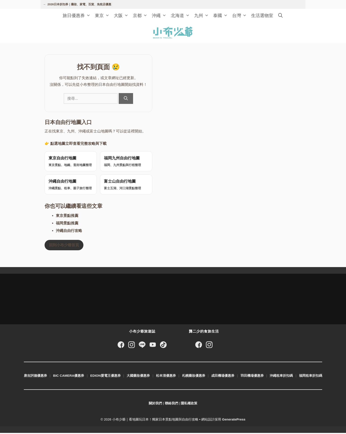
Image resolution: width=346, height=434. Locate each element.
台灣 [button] (240, 15)
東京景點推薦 (67, 216)
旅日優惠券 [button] (78, 15)
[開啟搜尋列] (280, 15)
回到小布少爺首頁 (64, 246)
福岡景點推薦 (67, 224)
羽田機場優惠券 (252, 377)
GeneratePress (233, 420)
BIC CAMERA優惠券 (68, 377)
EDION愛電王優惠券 (105, 377)
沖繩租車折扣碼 (281, 377)
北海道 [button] (181, 15)
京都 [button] (141, 15)
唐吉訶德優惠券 (35, 377)
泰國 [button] (221, 15)
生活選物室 (262, 15)
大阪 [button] (122, 15)
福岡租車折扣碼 (310, 377)
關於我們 (155, 404)
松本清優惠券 (166, 377)
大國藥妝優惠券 (138, 377)
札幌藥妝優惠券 (193, 377)
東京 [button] (103, 15)
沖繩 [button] (160, 15)
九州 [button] (202, 15)
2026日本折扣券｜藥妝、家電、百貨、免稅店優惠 (79, 4)
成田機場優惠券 (222, 377)
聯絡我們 (171, 404)
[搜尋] (126, 98)
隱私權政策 (189, 404)
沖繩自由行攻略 (69, 231)
